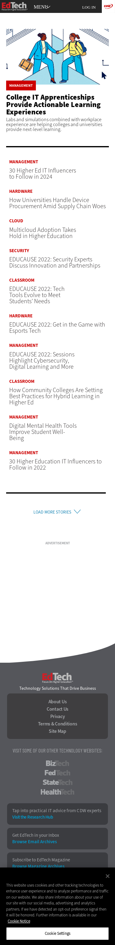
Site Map (57, 731)
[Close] (107, 876)
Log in (89, 7)
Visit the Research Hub (32, 817)
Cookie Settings (57, 933)
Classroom (21, 280)
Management (21, 85)
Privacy (57, 716)
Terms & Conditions (57, 723)
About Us (57, 701)
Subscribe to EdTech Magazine (41, 860)
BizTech (57, 763)
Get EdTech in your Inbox (35, 835)
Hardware (21, 191)
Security (19, 250)
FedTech (57, 773)
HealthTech (57, 792)
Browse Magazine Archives (38, 866)
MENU (41, 7)
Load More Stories (52, 512)
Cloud (16, 221)
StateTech (57, 782)
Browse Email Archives (34, 842)
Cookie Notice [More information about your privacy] (19, 921)
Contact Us (57, 709)
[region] (57, 906)
